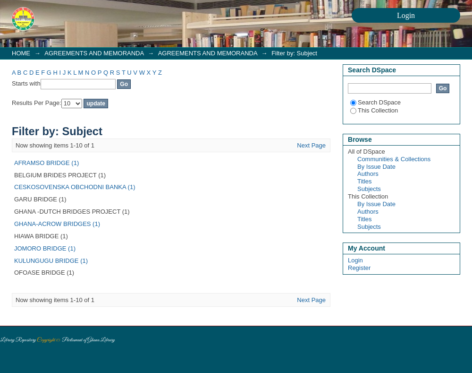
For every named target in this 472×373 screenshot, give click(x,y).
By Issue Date (376, 166)
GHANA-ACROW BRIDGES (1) (57, 223)
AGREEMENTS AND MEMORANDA (93, 53)
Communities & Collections (393, 159)
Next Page (311, 145)
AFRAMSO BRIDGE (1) (46, 162)
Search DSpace (375, 102)
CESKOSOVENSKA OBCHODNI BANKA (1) (74, 187)
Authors (368, 173)
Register (359, 267)
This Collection (374, 110)
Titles (364, 181)
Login (355, 260)
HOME (21, 53)
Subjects (369, 188)
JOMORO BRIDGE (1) (45, 248)
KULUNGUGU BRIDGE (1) (51, 260)
